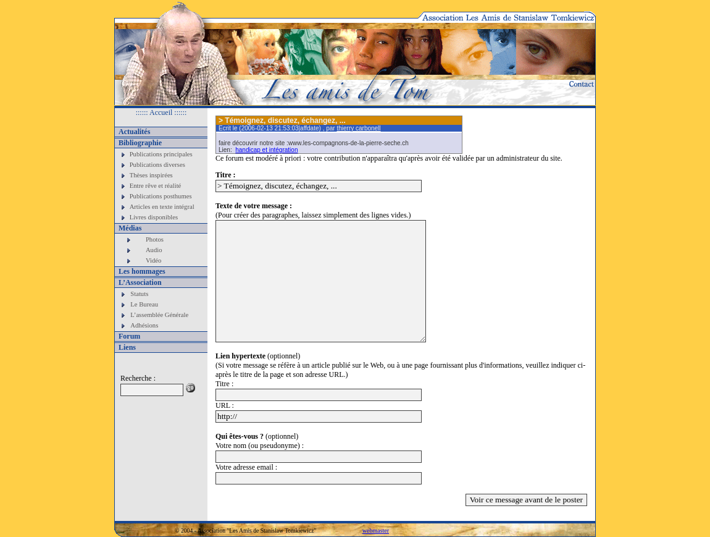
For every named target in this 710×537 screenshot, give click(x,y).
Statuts (139, 293)
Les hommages (142, 271)
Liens (127, 347)
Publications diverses (157, 164)
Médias (130, 228)
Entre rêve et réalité (156, 185)
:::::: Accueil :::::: (161, 112)
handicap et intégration (266, 149)
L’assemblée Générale (159, 314)
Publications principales (161, 154)
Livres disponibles (154, 217)
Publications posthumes (161, 196)
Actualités (134, 131)
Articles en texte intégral (162, 206)
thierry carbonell (358, 128)
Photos (155, 239)
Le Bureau (144, 304)
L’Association (140, 282)
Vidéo (153, 260)
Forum (129, 336)
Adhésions (144, 325)
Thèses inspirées (151, 175)
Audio (154, 250)
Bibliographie (140, 142)
